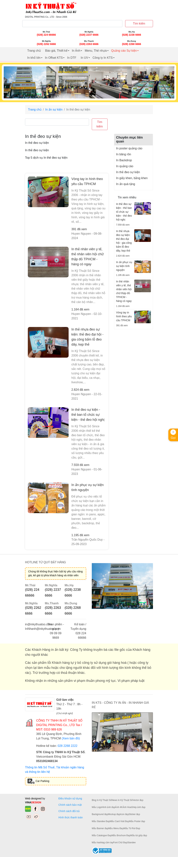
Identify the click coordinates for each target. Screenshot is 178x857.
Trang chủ (34, 50)
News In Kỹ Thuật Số (122, 800)
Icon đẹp (124, 814)
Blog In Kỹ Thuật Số (102, 800)
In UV (84, 57)
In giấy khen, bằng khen (132, 178)
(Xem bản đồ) (71, 738)
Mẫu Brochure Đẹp (121, 835)
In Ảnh (76, 50)
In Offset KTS (54, 57)
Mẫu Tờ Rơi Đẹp (132, 828)
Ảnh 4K (118, 807)
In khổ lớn (34, 57)
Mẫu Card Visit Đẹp (119, 821)
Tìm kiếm (139, 23)
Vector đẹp (138, 800)
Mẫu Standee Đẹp (101, 821)
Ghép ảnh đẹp (138, 807)
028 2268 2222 (68, 745)
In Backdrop (124, 160)
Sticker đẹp (134, 814)
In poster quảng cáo (129, 148)
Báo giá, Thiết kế (56, 50)
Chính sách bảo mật (70, 804)
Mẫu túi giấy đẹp (139, 835)
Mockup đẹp (114, 814)
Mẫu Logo (97, 807)
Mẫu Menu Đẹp (116, 828)
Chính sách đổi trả (69, 811)
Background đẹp (100, 814)
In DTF (71, 57)
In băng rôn (123, 154)
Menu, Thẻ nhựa (96, 50)
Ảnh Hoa (127, 807)
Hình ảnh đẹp (108, 807)
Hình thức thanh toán (70, 817)
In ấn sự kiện (53, 109)
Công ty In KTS (103, 57)
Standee (131, 842)
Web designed (33, 798)
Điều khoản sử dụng (70, 798)
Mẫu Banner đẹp (100, 828)
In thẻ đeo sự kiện (128, 172)
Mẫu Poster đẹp (137, 821)
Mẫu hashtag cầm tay (102, 842)
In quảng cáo (124, 166)
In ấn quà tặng (125, 184)
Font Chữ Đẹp (120, 842)
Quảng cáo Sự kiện (124, 50)
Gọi (173, 434)
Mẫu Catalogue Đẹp (102, 835)
